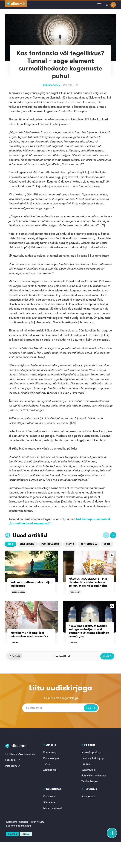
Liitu (90, 707)
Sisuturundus (88, 796)
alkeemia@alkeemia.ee (20, 753)
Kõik (10, 544)
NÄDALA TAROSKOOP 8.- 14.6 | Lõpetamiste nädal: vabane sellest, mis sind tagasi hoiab (89, 582)
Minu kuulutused (52, 808)
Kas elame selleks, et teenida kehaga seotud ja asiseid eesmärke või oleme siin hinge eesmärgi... (89, 631)
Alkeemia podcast (91, 752)
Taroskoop (75, 592)
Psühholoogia (51, 85)
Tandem (85, 763)
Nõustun (12, 834)
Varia (107, 544)
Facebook (12, 759)
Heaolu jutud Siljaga (93, 758)
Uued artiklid (30, 535)
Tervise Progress (90, 781)
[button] (106, 535)
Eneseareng (27, 544)
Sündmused (50, 802)
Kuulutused (49, 796)
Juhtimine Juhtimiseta (93, 775)
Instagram (12, 765)
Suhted (15, 643)
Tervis (70, 544)
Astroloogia (89, 544)
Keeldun (26, 834)
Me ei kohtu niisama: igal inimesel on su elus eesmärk (29, 634)
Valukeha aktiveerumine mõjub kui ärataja (31, 583)
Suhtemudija (88, 769)
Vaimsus (73, 643)
